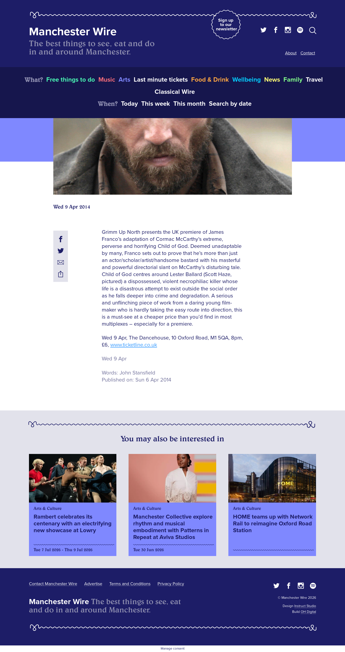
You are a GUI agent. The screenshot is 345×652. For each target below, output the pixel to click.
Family (292, 80)
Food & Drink (210, 80)
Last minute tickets (161, 80)
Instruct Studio (305, 606)
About (291, 53)
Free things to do (70, 80)
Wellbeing (246, 80)
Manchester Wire (73, 32)
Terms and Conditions (129, 583)
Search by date (230, 104)
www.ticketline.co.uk (133, 345)
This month (189, 104)
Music (106, 80)
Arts (124, 80)
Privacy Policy (171, 583)
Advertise (93, 583)
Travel (314, 80)
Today (129, 104)
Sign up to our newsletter (226, 24)
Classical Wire (175, 92)
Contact (307, 53)
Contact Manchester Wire (53, 583)
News (272, 80)
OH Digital (308, 612)
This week (155, 104)
